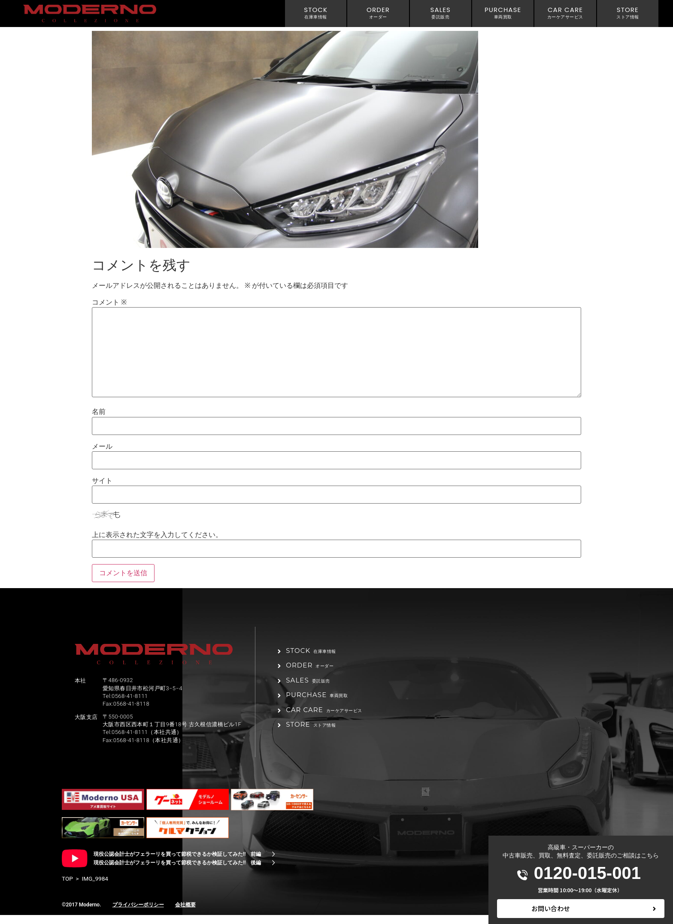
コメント (109, 302)
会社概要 (185, 914)
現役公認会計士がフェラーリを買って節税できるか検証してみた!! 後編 (177, 872)
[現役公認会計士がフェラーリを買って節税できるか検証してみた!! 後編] (273, 871)
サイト (102, 480)
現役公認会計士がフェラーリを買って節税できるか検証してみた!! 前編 (177, 863)
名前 (99, 411)
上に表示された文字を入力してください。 (157, 534)
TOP (67, 887)
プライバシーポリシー (138, 914)
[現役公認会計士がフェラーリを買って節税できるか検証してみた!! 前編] (273, 863)
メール (102, 446)
